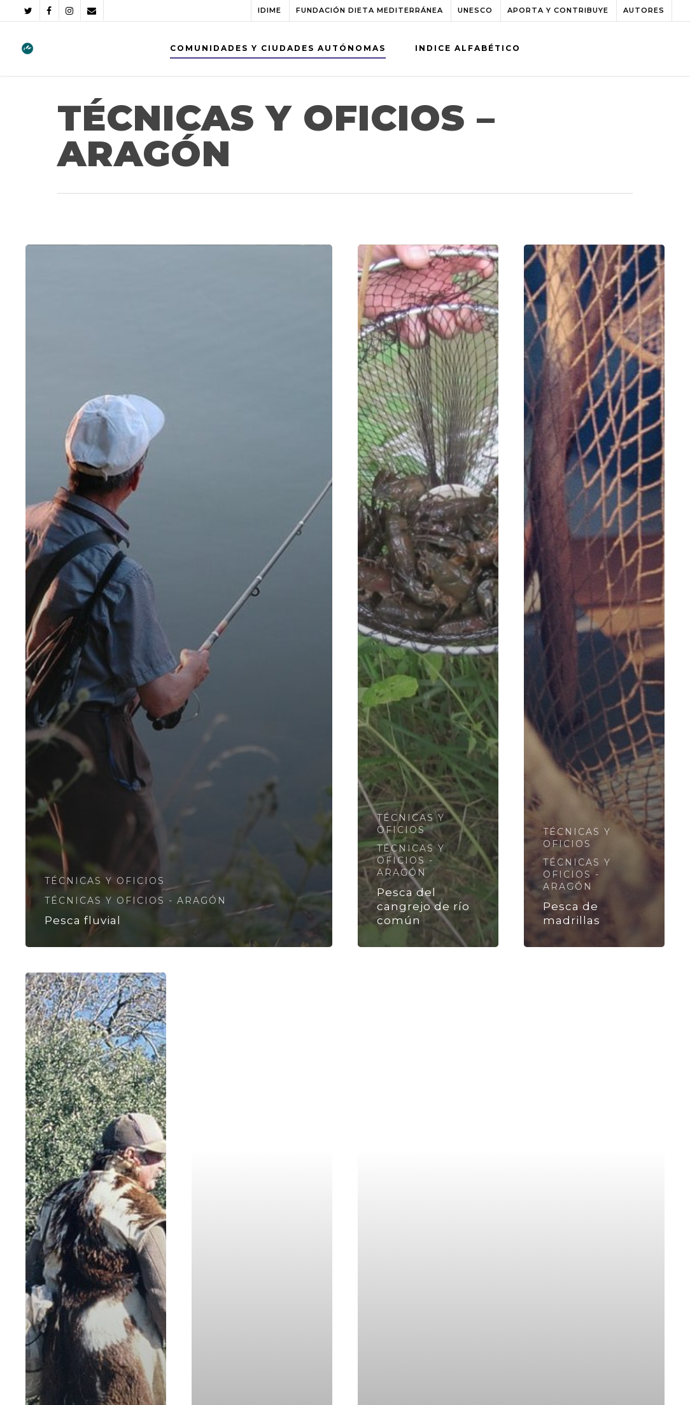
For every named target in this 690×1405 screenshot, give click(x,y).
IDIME (269, 10)
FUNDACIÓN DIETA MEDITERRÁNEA (369, 10)
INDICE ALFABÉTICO (468, 48)
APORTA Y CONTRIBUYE (558, 10)
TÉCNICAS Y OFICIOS (105, 881)
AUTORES (644, 10)
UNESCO (475, 10)
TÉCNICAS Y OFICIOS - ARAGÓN (136, 900)
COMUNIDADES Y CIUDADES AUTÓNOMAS (278, 48)
